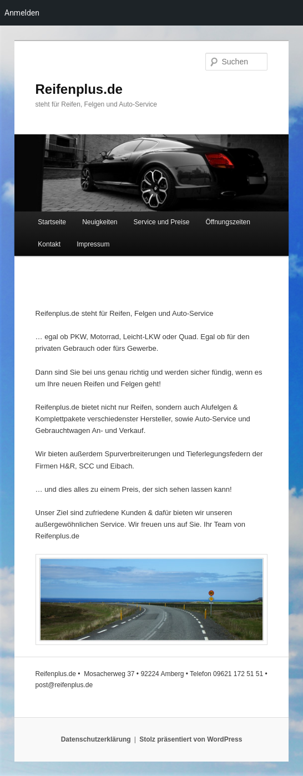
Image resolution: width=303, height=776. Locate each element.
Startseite (52, 222)
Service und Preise (162, 222)
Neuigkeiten (99, 222)
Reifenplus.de (79, 89)
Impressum (93, 244)
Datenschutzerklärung (96, 739)
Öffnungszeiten (227, 222)
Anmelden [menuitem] (21, 12)
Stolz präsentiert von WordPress (190, 739)
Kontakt (49, 244)
